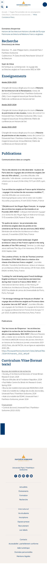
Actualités (23, 487)
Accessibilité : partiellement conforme (23, 544)
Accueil (4, 12)
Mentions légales (23, 556)
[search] (2, 7)
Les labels (23, 530)
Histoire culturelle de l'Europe (33, 31)
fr (2, 2)
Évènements (23, 491)
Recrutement (23, 526)
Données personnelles (23, 552)
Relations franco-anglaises (32, 34)
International (23, 509)
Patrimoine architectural (11, 34)
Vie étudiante (23, 513)
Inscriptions (23, 517)
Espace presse (23, 522)
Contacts (23, 540)
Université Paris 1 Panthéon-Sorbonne (23, 469)
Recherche (23, 500)
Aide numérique (23, 548)
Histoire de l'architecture (11, 31)
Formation (23, 495)
